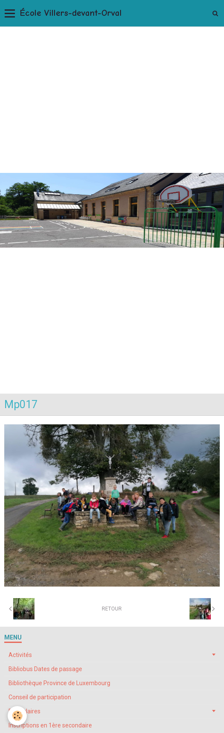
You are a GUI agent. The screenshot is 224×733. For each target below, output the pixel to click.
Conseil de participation (40, 697)
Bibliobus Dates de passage (45, 669)
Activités (20, 654)
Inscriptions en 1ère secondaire (50, 725)
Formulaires (24, 711)
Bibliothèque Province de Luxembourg (59, 683)
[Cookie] (17, 715)
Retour (112, 609)
